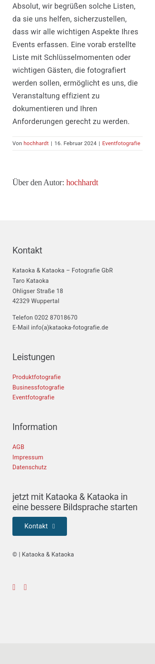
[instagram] (25, 587)
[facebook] (14, 587)
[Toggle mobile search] (128, 29)
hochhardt (36, 143)
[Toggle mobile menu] (141, 29)
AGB (18, 447)
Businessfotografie (38, 387)
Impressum (27, 457)
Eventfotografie (121, 143)
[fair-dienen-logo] (101, 603)
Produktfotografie (36, 377)
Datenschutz (29, 467)
